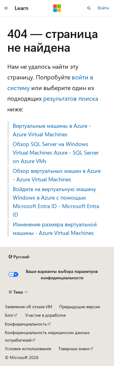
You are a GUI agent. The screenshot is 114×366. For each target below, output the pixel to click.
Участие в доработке (45, 315)
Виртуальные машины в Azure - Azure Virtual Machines (52, 130)
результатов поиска (70, 98)
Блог (9, 315)
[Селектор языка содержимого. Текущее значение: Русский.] (19, 257)
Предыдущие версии (79, 306)
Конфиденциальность (26, 324)
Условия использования (28, 348)
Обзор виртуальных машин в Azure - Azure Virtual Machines (57, 175)
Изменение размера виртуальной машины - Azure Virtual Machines (55, 228)
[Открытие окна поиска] (89, 8)
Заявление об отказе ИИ (28, 306)
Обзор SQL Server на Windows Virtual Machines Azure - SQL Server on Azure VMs (56, 152)
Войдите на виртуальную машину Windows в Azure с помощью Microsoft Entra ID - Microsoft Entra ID (56, 201)
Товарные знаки (73, 348)
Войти (103, 8)
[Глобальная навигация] (6, 8)
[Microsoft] (57, 8)
